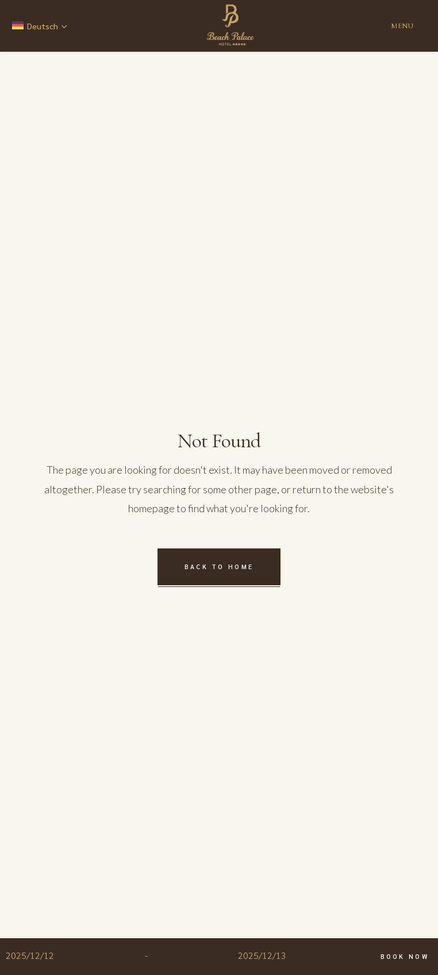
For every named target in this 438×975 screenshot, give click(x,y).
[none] (40, 26)
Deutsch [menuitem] (42, 26)
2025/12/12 (30, 955)
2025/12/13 (262, 955)
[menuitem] (40, 26)
